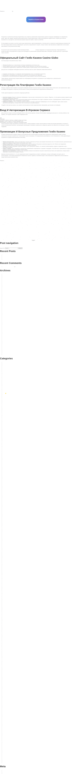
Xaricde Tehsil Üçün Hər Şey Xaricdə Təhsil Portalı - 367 (42, 236)
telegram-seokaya (4, 223)
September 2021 (6, 312)
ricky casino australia (7, 662)
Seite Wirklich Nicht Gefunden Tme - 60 (40, 218)
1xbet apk (5, 395)
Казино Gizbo (38, 240)
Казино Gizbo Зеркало (47, 240)
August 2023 (5, 291)
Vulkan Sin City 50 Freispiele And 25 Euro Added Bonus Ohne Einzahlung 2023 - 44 (18, 226)
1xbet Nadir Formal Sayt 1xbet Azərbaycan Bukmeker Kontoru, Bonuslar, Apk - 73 (36, 164)
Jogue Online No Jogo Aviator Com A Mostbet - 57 (33, 188)
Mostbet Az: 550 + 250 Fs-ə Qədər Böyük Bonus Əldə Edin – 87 (17, 579)
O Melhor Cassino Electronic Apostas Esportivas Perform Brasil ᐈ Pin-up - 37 (20, 208)
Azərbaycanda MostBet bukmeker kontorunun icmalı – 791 (15, 451)
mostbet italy (55, 201)
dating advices (64, 180)
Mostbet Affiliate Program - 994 (15, 193)
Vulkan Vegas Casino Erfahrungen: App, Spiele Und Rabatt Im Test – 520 (19, 721)
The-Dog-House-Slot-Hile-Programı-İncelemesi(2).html (34, 223)
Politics (21, 214)
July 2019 (5, 338)
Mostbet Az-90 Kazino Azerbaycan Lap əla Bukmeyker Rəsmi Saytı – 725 (19, 577)
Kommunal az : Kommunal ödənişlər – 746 (12, 550)
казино (63, 236)
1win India (5, 382)
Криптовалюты (42, 237)
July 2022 (5, 305)
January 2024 (6, 285)
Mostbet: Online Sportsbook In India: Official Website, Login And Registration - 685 (18, 207)
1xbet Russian (26, 166)
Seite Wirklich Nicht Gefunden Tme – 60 (11, 668)
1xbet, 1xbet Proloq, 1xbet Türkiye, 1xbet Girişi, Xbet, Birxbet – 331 (17, 423)
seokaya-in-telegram (57, 218)
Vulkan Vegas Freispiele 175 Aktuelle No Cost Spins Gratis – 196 (17, 725)
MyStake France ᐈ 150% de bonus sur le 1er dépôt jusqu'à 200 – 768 (18, 620)
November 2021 (6, 310)
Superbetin (2, 222)
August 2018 (5, 348)
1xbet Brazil (32, 162)
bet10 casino (55, 173)
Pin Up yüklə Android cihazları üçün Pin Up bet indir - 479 (52, 213)
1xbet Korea (2, 163)
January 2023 (6, 298)
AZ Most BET (53, 169)
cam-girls (51, 176)
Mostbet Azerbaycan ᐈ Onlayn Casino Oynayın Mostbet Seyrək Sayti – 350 (19, 584)
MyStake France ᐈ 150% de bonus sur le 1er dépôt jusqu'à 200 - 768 (51, 207)
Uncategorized (34, 224)
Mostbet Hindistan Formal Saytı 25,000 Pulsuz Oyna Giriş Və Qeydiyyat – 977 (20, 593)
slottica (12, 220)
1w (3, 372)
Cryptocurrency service (52, 180)
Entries (5, 771)
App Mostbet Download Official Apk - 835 (12, 168)
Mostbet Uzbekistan (30, 204)
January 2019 (6, 344)
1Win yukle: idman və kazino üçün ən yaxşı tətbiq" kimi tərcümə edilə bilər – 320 (20, 388)
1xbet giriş (59, 162)
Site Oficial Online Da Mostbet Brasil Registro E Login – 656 (16, 675)
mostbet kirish (61, 201)
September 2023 (6, 289)
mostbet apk (25, 193)
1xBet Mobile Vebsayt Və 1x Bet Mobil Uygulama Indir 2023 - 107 (45, 163)
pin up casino (6, 639)
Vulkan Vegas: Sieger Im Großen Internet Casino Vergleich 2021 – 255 (18, 732)
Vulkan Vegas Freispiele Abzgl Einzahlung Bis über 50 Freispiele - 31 (23, 232)
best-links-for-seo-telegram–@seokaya (11, 458)
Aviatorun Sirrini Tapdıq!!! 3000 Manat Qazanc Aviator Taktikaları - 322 (34, 169)
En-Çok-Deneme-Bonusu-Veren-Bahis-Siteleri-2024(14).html (13, 182)
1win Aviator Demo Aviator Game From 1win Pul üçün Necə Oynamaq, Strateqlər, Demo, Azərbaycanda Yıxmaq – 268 (28, 373)
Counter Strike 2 (21, 180)
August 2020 (5, 325)
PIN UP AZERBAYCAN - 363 (22, 210)
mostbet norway (6, 599)
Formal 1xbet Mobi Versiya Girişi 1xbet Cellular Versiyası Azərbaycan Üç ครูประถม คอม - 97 (30, 185)
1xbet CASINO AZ (39, 162)
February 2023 (6, 297)
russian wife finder (10, 218)
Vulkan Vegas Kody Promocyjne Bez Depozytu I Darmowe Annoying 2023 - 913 (28, 233)
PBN (4, 629)
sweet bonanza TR (16, 222)
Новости (52, 237)
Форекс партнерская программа (45, 239)
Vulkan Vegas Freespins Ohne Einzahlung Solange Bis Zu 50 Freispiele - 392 (32, 231)
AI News (4, 434)
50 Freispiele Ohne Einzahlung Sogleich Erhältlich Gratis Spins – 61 (17, 428)
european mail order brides (66, 182)
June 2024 (5, 279)
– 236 (4, 362)
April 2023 (5, 295)
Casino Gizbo (32, 49)
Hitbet (46, 186)
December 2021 (6, 308)
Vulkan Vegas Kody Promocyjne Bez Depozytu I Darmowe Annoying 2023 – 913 (20, 730)
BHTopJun (34, 175)
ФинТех (1, 239)
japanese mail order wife (39, 187)
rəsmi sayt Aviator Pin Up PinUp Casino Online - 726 (25, 216)
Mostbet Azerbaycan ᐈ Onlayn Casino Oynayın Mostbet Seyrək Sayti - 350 (47, 197)
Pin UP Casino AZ (7, 212)
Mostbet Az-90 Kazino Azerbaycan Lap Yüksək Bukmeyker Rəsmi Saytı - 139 (22, 196)
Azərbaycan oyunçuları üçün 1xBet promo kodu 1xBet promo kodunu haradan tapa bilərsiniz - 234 (24, 171)
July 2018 (5, 349)
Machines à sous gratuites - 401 (7, 191)
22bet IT (4, 426)
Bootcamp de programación (18, 176)
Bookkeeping (65, 175)
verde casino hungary (49, 224)
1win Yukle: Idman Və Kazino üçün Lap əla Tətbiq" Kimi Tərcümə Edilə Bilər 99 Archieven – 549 (24, 389)
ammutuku (15, 11)
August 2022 (5, 304)
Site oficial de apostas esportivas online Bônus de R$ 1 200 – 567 (17, 674)
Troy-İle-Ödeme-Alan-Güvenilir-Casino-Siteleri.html (16, 224)
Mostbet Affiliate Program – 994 (10, 568)
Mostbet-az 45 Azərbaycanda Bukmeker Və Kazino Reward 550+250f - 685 (26, 205)
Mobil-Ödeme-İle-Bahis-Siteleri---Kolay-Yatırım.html (28, 192)
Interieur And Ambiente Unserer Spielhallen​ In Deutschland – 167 (17, 539)
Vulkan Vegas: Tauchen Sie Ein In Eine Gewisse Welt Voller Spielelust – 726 (19, 733)
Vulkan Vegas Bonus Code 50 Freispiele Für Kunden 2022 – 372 (17, 717)
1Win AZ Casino (6, 374)
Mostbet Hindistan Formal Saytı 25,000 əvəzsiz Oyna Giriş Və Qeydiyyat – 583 (20, 592)
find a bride (62, 183)
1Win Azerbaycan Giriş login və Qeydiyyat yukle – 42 (14, 377)
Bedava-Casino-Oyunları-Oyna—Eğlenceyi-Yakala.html (15, 455)
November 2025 (6, 274)
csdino (59, 180)
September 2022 (6, 303)
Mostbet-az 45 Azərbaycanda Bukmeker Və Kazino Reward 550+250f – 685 (19, 614)
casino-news (67, 176)
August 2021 (5, 313)
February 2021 (6, 319)
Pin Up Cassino (61, 212)
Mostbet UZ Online (21, 204)
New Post (69, 207)
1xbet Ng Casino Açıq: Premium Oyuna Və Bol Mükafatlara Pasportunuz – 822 (20, 420)
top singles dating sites (64, 223)
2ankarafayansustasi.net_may (6, 167)
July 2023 (5, 292)
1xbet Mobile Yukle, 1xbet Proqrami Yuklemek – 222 (14, 416)
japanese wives (48, 187)
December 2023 (6, 286)
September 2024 (6, 276)
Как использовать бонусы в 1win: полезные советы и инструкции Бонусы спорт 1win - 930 (33, 237)
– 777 (4, 365)
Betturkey (61, 174)
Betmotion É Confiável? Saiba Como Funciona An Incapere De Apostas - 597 (38, 174)
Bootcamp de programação (6, 176)
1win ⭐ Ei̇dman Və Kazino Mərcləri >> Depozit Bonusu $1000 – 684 (18, 393)
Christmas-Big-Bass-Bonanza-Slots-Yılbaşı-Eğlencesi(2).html (13, 179)
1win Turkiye (5, 384)
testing (9, 223)
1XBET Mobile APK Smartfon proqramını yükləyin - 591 (18, 163)
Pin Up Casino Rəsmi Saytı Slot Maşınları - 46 (47, 212)
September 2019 (6, 335)
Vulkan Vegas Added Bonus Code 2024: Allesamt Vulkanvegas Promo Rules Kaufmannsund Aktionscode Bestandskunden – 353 (31, 715)
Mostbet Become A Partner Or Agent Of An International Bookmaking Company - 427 (42, 199)
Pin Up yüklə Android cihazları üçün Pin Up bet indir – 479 (15, 649)
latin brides (65, 188)
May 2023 (5, 294)
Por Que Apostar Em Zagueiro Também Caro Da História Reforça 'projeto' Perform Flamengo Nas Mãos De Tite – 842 (28, 656)
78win (45, 167)
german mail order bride (8, 532)
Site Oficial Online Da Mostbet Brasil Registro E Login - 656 (42, 219)
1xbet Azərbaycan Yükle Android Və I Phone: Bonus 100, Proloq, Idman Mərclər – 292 (21, 404)
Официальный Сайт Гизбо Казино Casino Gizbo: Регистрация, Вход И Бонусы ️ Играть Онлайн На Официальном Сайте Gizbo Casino (30, 245)
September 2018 (6, 346)
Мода (48, 237)
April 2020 (5, 330)
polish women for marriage (14, 214)
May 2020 (5, 329)
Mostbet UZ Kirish (13, 204)
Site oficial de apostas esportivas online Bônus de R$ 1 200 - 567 (14, 219)
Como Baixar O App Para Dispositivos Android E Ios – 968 (15, 496)
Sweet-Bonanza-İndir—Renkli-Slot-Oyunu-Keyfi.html (14, 690)
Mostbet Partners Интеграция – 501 (11, 602)
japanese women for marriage (58, 187)
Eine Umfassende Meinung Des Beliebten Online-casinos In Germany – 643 (19, 514)
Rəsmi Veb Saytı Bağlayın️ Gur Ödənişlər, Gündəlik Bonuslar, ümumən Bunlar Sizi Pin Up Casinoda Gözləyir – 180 (28, 660)
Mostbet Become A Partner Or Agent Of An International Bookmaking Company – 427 (21, 587)
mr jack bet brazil (6, 619)
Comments (6, 772)
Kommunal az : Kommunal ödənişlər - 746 (54, 188)
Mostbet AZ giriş (3, 194)
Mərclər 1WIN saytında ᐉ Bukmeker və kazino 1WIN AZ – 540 (16, 564)
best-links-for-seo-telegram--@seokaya (23, 173)
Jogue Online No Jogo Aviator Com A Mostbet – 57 (14, 548)
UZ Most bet (41, 224)
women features (16, 236)
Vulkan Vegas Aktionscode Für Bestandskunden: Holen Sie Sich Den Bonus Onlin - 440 (42, 227)
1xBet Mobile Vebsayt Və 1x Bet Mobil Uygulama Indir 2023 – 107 (17, 415)
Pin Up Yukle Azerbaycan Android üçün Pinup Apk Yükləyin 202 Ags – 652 (19, 648)
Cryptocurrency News (41, 180)
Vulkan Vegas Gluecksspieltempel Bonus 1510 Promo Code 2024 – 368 (18, 728)
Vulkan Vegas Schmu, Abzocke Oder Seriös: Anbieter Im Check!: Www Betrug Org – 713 (22, 731)
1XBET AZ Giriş (6, 400)
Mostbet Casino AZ (66, 199)
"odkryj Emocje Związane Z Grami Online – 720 (13, 370)
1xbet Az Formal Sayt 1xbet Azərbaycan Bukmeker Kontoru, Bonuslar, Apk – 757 (20, 399)
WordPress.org (6, 773)
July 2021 (5, 314)
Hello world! (18, 266)
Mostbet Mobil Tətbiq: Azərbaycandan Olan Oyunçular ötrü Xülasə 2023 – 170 (20, 598)
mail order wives (42, 191)
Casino (55, 176)
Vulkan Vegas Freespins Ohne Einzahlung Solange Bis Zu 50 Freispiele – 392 (20, 724)
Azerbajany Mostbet (7, 447)
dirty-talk (19, 181)
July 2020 (5, 326)
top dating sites (55, 223)
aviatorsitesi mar (15, 169)
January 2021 (6, 320)
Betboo (66, 173)
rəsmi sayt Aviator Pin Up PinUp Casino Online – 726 (14, 658)
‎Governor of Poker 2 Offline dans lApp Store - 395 (20, 186)
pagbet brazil (5, 627)
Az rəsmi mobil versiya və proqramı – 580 (12, 446)
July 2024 (5, 278)
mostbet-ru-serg (67, 205)
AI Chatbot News (60, 167)
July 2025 (5, 275)
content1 (11, 180)
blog (61, 175)
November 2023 (6, 287)
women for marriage (25, 236)
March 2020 (5, 331)
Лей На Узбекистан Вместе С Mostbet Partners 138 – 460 (15, 749)
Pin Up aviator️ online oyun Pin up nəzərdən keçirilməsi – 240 (16, 633)
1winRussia (5, 394)
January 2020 (6, 333)
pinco (4, 650)
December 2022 (6, 299)
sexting (64, 218)
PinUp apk (68, 213)
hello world (5, 254)
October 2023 (6, 288)
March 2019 (5, 342)
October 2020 (6, 323)
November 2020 (6, 322)
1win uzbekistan (6, 385)
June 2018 (5, 350)
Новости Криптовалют (59, 237)
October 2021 (6, 311)
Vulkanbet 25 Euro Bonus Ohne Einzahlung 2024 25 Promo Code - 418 (22, 235)
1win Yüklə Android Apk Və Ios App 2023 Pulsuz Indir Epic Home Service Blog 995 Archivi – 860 (24, 390)
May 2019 (5, 340)
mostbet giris (15, 200)
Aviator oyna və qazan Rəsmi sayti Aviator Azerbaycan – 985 (16, 441)
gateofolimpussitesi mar (56, 185)
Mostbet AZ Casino (65, 193)
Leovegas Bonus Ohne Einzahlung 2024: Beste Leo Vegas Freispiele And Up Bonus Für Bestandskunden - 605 (43, 189)
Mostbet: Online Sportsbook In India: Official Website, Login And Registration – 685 (21, 618)
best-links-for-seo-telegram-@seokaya (40, 173)
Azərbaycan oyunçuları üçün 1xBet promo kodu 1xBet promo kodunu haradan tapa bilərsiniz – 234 (24, 448)
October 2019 (6, 334)
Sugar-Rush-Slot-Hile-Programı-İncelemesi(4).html (60, 220)
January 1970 (6, 354)
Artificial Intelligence (25, 168)
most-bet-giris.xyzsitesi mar (9, 567)
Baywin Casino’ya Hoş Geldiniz (9, 257)
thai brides (19, 223)
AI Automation (53, 167)
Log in (4, 770)
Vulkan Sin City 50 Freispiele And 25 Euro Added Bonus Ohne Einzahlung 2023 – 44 (21, 714)
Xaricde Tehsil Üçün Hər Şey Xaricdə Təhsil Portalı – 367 (15, 742)
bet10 (51, 173)
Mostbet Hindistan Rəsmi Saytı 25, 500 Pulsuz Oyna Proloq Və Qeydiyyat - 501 (34, 201)
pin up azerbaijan (12, 210)
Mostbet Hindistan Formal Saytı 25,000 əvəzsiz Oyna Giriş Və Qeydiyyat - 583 (36, 200)
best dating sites (6, 456)
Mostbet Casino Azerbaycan (6, 200)
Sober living (23, 220)
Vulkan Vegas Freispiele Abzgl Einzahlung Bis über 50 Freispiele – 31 (18, 726)
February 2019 (6, 343)
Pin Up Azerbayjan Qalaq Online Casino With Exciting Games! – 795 (18, 637)
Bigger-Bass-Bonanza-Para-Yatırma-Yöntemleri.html (48, 175)
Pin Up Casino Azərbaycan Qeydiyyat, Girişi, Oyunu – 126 (15, 642)
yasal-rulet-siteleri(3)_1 (8, 744)
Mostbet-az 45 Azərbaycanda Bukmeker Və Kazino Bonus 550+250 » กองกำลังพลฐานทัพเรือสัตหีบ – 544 (25, 613)
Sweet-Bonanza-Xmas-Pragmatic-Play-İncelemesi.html (57, 222)
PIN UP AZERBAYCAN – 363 (9, 636)
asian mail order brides (49, 168)
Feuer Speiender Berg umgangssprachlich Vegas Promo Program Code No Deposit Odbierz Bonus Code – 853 (27, 521)
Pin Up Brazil (63, 210)
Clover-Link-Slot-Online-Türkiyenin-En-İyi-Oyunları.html (39, 179)
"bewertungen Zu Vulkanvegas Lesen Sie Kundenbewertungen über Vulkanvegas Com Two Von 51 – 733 (26, 367)
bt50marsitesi (28, 176)
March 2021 (5, 317)
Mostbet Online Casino (33, 203)
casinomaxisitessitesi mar (14, 178)
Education (35, 181)
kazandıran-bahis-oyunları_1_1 (9, 258)
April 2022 (5, 306)
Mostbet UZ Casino (4, 204)
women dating (10, 236)
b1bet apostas (29, 172)
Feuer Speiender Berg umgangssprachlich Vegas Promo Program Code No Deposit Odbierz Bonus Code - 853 (24, 183)
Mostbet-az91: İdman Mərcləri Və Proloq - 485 (54, 205)
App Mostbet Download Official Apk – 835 (12, 436)
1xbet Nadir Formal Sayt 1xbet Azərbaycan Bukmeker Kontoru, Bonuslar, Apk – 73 (21, 419)
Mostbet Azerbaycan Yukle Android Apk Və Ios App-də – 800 (16, 583)
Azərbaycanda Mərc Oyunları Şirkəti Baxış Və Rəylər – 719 (16, 450)
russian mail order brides (8, 663)
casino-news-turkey (4, 178)
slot (56, 219)
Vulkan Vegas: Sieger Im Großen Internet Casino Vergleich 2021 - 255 (29, 234)
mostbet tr (61, 203)
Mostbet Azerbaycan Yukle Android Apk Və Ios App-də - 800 (17, 197)
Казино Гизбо (55, 240)
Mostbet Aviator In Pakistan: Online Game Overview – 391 (15, 571)
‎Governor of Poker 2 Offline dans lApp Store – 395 (14, 534)
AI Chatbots (66, 167)
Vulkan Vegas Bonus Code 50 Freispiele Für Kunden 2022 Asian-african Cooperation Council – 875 (24, 718)
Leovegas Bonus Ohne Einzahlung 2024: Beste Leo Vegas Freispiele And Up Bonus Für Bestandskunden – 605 (27, 555)
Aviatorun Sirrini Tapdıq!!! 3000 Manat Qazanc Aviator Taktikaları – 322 (18, 444)
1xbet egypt (53, 162)
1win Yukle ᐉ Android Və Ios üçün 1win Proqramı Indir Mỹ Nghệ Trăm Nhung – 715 (21, 386)
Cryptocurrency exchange (31, 180)
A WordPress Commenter (8, 266)
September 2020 (6, 324)
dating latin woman (7, 506)
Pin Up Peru (4, 213)
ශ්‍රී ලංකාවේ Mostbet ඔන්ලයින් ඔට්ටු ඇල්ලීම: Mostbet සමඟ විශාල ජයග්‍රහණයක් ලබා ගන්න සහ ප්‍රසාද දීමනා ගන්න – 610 (28, 762)
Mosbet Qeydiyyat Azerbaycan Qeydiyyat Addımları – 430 (15, 566)
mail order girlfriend (34, 191)
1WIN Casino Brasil (7, 380)
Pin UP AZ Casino (4, 210)
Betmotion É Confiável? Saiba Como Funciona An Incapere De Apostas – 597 (20, 466)
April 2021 (5, 316)
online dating (40, 208)
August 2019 (5, 336)
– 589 (4, 364)
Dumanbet (30, 181)
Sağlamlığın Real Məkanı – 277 (10, 666)
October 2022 (6, 302)
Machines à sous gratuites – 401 (10, 556)
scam (29, 218)
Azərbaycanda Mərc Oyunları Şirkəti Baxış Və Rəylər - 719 (59, 171)
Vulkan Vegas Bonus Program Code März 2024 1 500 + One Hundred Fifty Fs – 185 (21, 719)
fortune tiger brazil (7, 529)
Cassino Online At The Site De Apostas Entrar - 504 (35, 178)
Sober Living (17, 220)
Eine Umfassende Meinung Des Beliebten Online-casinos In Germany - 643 (54, 181)
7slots (48, 167)
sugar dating (45, 220)
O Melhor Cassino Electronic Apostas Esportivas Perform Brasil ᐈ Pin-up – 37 (20, 623)
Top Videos (5, 702)
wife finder (51, 235)
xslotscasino (58, 236)
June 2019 (5, 339)
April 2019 (5, 341)
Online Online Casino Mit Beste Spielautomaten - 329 (55, 208)
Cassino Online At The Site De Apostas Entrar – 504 (14, 489)
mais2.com (48, 191)
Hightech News (41, 186)
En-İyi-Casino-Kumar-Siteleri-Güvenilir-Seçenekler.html (39, 182)
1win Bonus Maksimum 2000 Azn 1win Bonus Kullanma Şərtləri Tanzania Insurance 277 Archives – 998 (25, 378)
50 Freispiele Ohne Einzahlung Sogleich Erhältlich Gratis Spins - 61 (28, 167)
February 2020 (6, 332)
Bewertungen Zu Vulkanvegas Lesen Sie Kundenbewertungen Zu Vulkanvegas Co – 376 (22, 469)
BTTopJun (33, 176)
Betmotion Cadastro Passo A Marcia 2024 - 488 (10, 174)
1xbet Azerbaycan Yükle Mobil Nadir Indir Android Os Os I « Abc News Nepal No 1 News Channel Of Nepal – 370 (27, 402)
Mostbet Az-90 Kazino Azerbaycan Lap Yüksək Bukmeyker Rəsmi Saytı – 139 (20, 578)
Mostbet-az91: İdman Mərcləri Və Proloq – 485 (13, 615)
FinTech (67, 183)
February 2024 (6, 284)
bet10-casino (61, 173)
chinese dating (51, 178)
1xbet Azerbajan (6, 401)
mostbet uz (66, 203)
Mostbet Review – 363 (8, 604)
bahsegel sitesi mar (37, 172)
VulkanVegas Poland (43, 235)
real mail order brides (9, 216)
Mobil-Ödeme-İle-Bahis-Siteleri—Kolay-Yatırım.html (14, 565)
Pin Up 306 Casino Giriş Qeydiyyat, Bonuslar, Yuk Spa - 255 (30, 209)
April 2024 (5, 282)
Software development (31, 220)
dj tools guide (25, 181)
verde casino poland (58, 224)
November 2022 (6, 301)
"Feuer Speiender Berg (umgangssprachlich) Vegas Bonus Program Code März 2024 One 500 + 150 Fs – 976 (27, 368)
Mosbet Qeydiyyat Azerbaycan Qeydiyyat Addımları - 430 (52, 192)
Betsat (56, 174)
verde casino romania (7, 710)
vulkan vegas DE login (65, 229)
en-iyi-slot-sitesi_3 (55, 182)
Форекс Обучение (25, 239)
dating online (8, 181)
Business (38, 176)
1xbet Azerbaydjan (58, 160)
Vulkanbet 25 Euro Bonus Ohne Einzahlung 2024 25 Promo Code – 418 (18, 734)
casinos (22, 178)
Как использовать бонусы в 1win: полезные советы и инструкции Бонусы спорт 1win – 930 (23, 747)
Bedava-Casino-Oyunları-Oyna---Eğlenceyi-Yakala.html (54, 172)
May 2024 (5, 280)
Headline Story (34, 186)
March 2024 (5, 283)
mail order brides (25, 191)
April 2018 (5, 352)
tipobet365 (49, 223)
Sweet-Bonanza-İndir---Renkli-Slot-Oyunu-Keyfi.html (32, 222)
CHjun (67, 178)
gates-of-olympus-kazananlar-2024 (10, 531)
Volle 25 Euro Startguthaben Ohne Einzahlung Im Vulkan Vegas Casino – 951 (20, 712)
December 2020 (6, 321)
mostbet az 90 (57, 193)
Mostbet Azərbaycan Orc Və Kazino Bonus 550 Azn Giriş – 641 (16, 586)
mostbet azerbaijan (44, 196)
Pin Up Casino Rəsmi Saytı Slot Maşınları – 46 (13, 643)
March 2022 (5, 307)
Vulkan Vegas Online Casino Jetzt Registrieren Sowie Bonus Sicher (17, 259)
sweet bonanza (8, 222)
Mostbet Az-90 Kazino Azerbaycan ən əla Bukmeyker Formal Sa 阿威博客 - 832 (25, 194)
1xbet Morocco (15, 164)
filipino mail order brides (54, 183)
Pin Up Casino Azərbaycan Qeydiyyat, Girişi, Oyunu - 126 (24, 212)
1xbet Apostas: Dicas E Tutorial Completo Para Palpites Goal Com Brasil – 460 (20, 396)
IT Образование (29, 187)
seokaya (51, 218)
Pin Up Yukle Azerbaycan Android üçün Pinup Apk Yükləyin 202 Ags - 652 (24, 213)
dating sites (14, 181)
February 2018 (6, 353)
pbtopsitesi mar (13, 209)
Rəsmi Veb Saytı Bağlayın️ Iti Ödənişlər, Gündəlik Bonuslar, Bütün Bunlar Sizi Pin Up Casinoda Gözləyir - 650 (40, 217)
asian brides (33, 168)
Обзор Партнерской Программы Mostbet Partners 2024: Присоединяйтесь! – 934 (21, 753)
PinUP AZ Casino (4, 214)
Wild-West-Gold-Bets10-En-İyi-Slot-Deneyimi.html (14, 737)
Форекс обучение (16, 239)
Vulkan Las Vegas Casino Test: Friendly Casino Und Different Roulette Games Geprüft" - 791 (48, 225)
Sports (41, 220)
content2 (15, 180)
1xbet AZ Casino (6, 397)
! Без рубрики (6, 366)
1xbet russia (19, 166)
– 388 (4, 363)
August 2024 (5, 277)
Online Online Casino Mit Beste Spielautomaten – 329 (14, 626)
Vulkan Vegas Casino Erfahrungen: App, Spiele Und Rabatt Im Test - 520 (43, 229)
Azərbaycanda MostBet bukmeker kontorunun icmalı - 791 (12, 172)
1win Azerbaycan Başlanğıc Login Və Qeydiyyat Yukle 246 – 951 (17, 376)
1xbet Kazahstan (65, 162)
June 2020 (5, 327)
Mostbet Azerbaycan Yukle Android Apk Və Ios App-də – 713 (16, 582)
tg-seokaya (14, 223)
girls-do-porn (5, 186)
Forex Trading (7, 185)
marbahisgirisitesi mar (56, 191)
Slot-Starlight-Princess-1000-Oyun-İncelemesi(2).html (14, 677)
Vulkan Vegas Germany (44, 232)
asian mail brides (40, 168)
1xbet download (47, 162)
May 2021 (5, 315)
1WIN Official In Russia (8, 383)
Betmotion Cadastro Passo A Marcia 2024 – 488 (13, 465)
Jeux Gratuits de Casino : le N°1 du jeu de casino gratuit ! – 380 (17, 547)
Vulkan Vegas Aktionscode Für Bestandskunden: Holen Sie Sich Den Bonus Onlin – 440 (22, 716)
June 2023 (5, 293)
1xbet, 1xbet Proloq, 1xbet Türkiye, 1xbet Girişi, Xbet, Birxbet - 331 (44, 166)
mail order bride (17, 191)
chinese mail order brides (59, 178)
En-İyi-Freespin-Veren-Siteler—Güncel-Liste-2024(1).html (15, 517)
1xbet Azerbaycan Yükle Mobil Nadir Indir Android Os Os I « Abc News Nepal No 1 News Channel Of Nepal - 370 (29, 160)
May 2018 (5, 351)
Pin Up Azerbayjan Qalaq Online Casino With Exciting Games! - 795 (44, 210)
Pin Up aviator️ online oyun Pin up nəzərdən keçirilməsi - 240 (57, 209)
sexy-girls (68, 218)
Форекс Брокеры (8, 239)
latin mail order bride (7, 553)
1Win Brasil (5, 379)
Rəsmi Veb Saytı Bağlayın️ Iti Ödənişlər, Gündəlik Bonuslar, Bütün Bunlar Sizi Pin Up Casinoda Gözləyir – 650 (27, 661)
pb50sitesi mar (6, 209)
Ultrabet (29, 224)
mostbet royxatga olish (53, 203)
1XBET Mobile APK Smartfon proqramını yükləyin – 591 (15, 414)
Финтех (66, 237)
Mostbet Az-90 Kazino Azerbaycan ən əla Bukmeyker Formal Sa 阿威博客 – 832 (20, 575)
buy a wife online (44, 176)
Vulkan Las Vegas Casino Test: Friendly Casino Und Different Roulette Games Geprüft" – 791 (23, 713)
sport (38, 220)
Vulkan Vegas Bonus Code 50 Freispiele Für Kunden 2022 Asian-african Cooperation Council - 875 (40, 228)
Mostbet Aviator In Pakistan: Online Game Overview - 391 (40, 193)
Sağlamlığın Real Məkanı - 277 (21, 218)
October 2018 (6, 345)
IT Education (22, 187)
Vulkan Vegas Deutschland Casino (7, 231)
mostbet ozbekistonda (43, 203)
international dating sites (14, 187)
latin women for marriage (12, 189)
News (1, 208)
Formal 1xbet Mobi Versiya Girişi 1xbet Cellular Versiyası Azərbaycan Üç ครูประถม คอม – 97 (23, 528)
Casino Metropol (60, 176)
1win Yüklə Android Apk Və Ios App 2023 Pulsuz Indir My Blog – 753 (18, 392)
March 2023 (5, 296)
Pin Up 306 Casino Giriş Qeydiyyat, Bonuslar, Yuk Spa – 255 (16, 631)
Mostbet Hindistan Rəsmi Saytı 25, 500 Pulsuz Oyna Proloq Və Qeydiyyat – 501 (20, 594)
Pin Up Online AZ (6, 645)
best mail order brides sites (8, 173)
